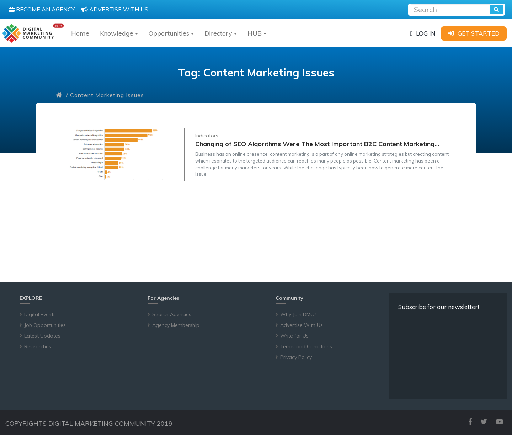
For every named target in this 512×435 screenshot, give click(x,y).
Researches (37, 346)
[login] (423, 33)
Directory (220, 33)
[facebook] (470, 422)
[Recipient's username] (450, 8)
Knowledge (119, 33)
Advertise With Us (301, 325)
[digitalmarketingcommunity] (33, 33)
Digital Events (40, 314)
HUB (256, 33)
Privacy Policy (296, 357)
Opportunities (171, 33)
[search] (496, 9)
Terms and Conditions (306, 346)
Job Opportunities (45, 325)
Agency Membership (175, 325)
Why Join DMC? (298, 314)
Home (80, 33)
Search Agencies (171, 314)
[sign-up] (474, 33)
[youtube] (499, 422)
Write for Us (294, 336)
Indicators (206, 135)
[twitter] (484, 422)
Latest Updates (42, 336)
